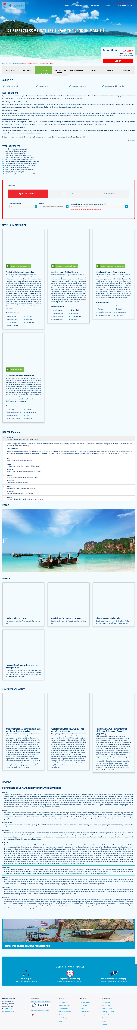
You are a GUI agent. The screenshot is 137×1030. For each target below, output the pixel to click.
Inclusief (27, 70)
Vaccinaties (84, 1005)
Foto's (93, 70)
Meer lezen (131, 141)
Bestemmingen (93, 5)
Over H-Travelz (106, 1002)
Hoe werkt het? (63, 1002)
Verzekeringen (85, 1011)
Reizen (107, 5)
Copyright (104, 1018)
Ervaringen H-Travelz (108, 1011)
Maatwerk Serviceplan (65, 1011)
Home (67, 5)
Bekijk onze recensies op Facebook (40, 1005)
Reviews (126, 70)
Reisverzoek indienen (125, 6)
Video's (110, 70)
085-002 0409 (8, 1009)
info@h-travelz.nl (9, 1011)
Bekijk (118, 61)
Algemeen (63, 999)
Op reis (83, 999)
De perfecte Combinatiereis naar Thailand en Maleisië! (39, 64)
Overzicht (10, 70)
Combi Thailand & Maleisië (14, 64)
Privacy (104, 1021)
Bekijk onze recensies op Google (40, 1010)
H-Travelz (106, 999)
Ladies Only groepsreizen (66, 1018)
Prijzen (43, 72)
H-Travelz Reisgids (86, 1002)
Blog (60, 1021)
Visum (82, 1008)
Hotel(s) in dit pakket (60, 71)
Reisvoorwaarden (64, 1008)
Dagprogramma (76, 70)
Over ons (78, 5)
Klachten (104, 1024)
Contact (61, 1015)
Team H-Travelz (106, 1005)
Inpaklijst (83, 1015)
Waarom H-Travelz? (107, 1008)
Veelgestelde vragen (64, 1005)
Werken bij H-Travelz (108, 1015)
